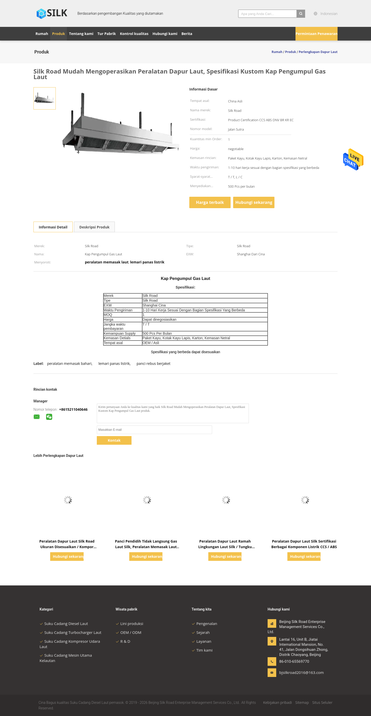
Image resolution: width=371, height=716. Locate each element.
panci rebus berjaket (154, 363)
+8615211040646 (73, 409)
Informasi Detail (53, 227)
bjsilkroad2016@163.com (295, 672)
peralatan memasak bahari (69, 363)
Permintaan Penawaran (316, 33)
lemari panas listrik (113, 363)
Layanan (201, 641)
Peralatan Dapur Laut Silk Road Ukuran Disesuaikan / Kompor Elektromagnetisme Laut (67, 547)
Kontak (114, 440)
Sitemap (302, 702)
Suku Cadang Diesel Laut (64, 623)
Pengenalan (204, 623)
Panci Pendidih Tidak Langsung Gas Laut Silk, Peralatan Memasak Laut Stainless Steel (146, 547)
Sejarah (201, 632)
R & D (123, 641)
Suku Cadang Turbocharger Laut (70, 632)
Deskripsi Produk (94, 227)
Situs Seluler (322, 702)
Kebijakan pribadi (277, 702)
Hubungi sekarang (253, 202)
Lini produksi (129, 623)
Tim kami (202, 650)
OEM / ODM (128, 632)
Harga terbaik (210, 202)
